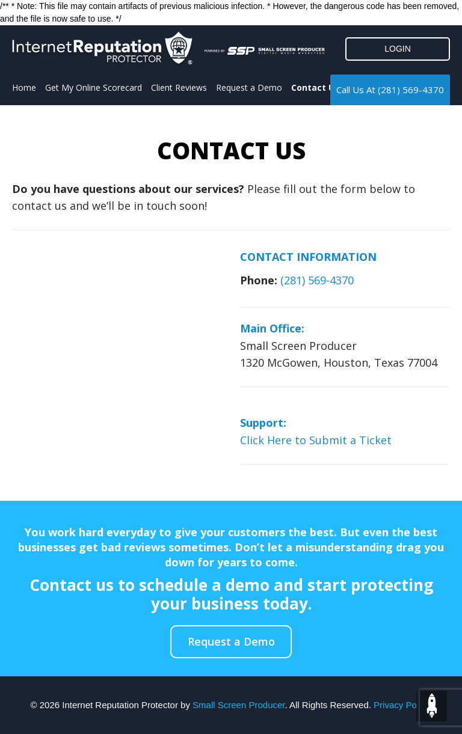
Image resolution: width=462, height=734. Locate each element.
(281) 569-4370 (411, 90)
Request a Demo (249, 87)
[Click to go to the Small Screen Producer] (265, 51)
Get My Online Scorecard (93, 87)
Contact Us (315, 87)
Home (24, 87)
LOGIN (397, 49)
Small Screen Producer (238, 705)
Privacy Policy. (402, 705)
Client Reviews (179, 87)
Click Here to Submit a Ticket (316, 440)
